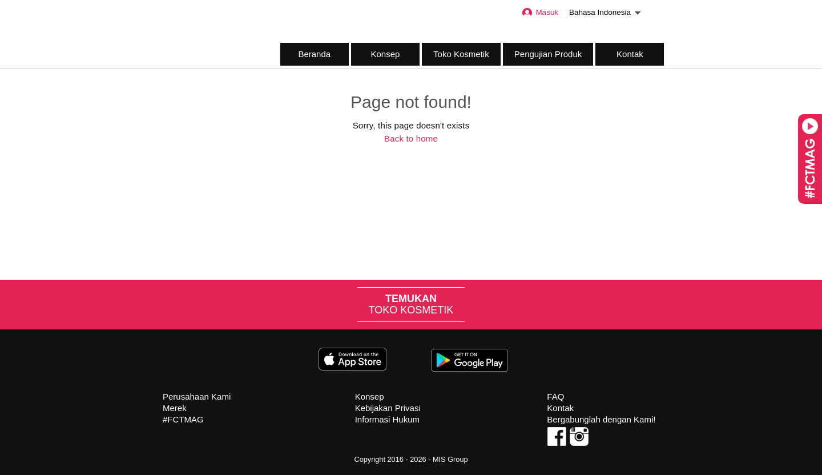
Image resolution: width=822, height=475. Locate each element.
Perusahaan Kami (197, 396)
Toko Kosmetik (461, 54)
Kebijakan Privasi (388, 408)
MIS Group (450, 459)
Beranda (314, 54)
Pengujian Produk (548, 54)
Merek (175, 408)
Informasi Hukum (387, 419)
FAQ (555, 396)
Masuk (539, 12)
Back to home (411, 138)
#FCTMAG (183, 419)
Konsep (385, 54)
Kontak (629, 54)
